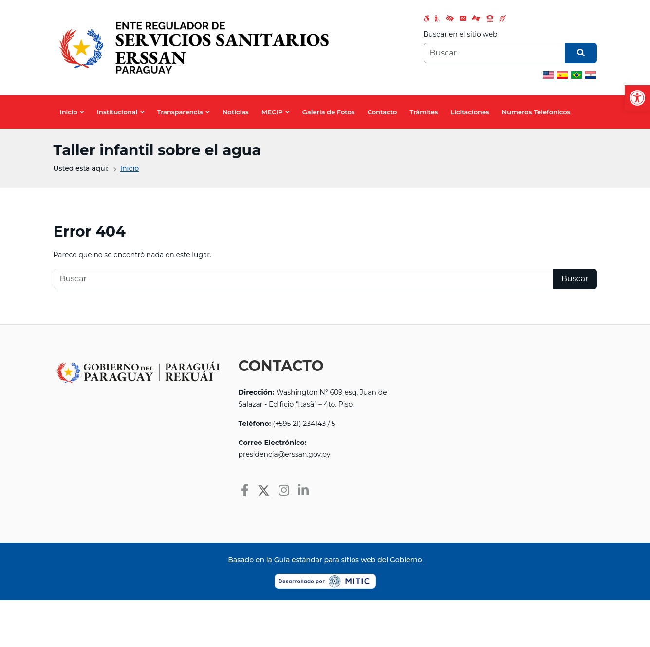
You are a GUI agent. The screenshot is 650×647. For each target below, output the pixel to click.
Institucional (117, 112)
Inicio (68, 112)
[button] (637, 98)
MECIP (272, 112)
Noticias (236, 112)
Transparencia (180, 112)
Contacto (382, 112)
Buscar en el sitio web (461, 34)
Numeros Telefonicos (536, 112)
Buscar (575, 278)
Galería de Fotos (328, 112)
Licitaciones (469, 112)
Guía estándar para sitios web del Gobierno (348, 559)
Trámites (424, 112)
